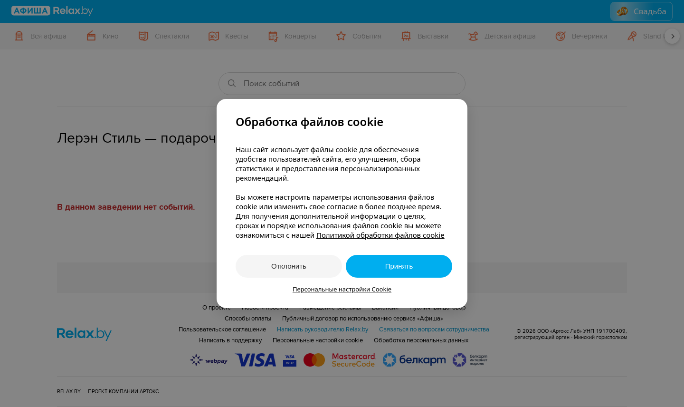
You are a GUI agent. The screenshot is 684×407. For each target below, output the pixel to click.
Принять (399, 266)
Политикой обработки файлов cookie (380, 235)
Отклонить (288, 266)
